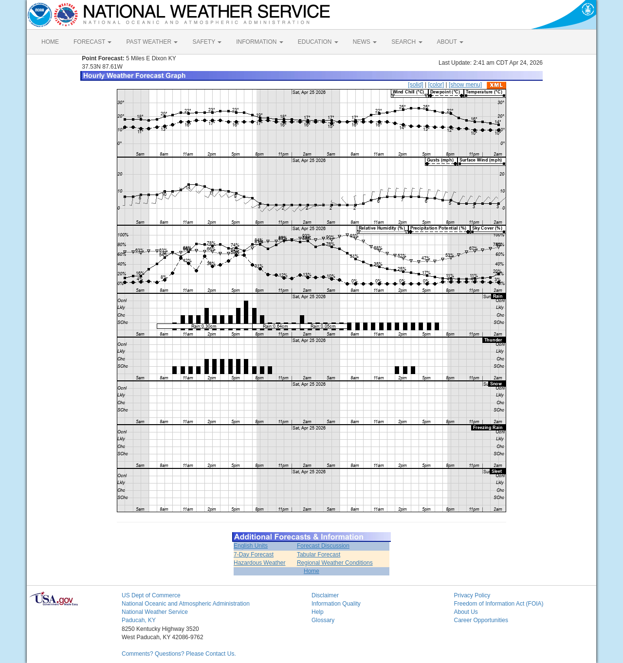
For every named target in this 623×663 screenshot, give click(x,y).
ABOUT (450, 41)
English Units (251, 545)
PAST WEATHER (152, 41)
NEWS (365, 41)
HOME (50, 41)
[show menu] (465, 84)
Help (318, 612)
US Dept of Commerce (151, 595)
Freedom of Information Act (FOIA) (499, 603)
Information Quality (336, 603)
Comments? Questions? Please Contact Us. (179, 653)
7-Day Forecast (254, 554)
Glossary (323, 620)
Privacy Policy (472, 595)
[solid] (415, 84)
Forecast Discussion (323, 545)
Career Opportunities (481, 620)
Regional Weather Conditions (335, 562)
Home (311, 571)
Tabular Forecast (318, 554)
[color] (436, 84)
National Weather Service (155, 612)
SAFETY (206, 41)
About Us (466, 612)
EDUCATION (318, 41)
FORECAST (92, 41)
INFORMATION (259, 41)
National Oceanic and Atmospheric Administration (186, 603)
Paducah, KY (139, 620)
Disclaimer (325, 595)
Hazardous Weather (260, 562)
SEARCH (406, 41)
